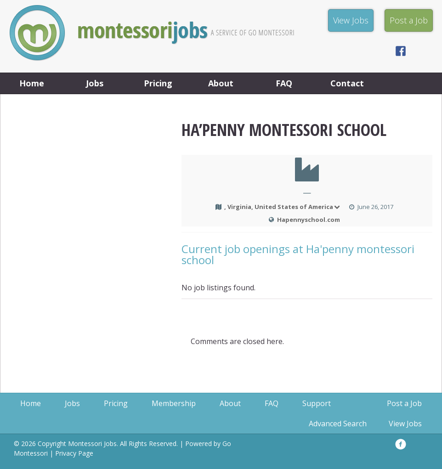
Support (316, 403)
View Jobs (405, 423)
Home (31, 83)
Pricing (158, 83)
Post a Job (404, 403)
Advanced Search (338, 423)
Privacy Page (74, 453)
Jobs (94, 83)
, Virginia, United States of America (282, 207)
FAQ (284, 83)
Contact (347, 83)
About (220, 83)
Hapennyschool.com (308, 219)
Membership (174, 403)
